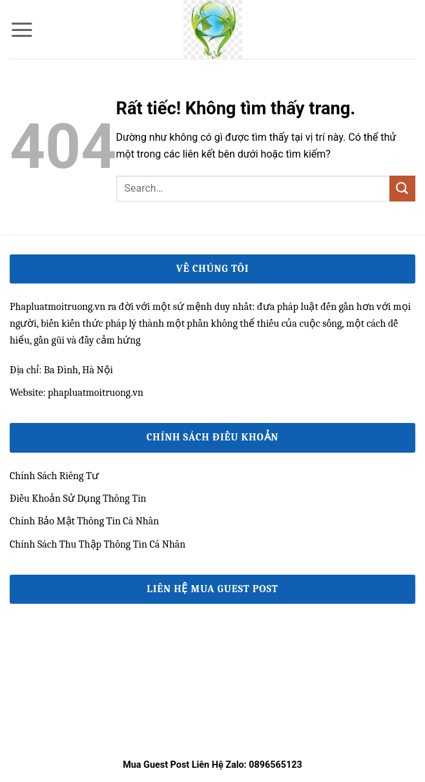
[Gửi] (402, 188)
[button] (22, 29)
